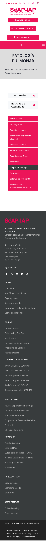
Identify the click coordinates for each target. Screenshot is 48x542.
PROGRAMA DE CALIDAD (24, 29)
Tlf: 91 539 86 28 (12, 261)
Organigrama (11, 299)
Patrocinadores (12, 354)
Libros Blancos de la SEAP (17, 412)
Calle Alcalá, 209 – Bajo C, (17, 250)
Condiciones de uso (26, 538)
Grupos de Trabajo (29, 70)
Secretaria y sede (13, 489)
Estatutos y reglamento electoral (20, 309)
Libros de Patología (14, 431)
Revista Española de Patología (19, 407)
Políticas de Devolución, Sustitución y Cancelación (23, 535)
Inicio (7, 70)
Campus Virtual (24, 38)
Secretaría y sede (13, 304)
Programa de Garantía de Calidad (20, 421)
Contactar (9, 290)
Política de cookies (29, 532)
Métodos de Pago (11, 538)
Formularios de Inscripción (17, 344)
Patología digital (12, 444)
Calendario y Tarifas (14, 334)
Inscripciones (11, 339)
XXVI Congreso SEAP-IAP (16, 386)
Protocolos (10, 426)
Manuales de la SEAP (15, 417)
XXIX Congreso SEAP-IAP (16, 377)
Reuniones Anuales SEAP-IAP (19, 391)
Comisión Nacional (14, 314)
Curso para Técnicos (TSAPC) (19, 454)
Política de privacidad (13, 532)
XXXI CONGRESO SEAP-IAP (17, 367)
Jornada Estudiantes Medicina (19, 459)
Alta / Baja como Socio (15, 295)
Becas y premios (12, 514)
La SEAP (15, 70)
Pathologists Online (14, 464)
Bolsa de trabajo (13, 509)
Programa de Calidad (15, 349)
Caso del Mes (11, 449)
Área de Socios (24, 20)
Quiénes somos (12, 329)
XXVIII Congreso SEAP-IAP (17, 381)
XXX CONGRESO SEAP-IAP (17, 372)
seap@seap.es (11, 258)
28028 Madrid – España (16, 254)
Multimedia (10, 469)
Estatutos (9, 494)
